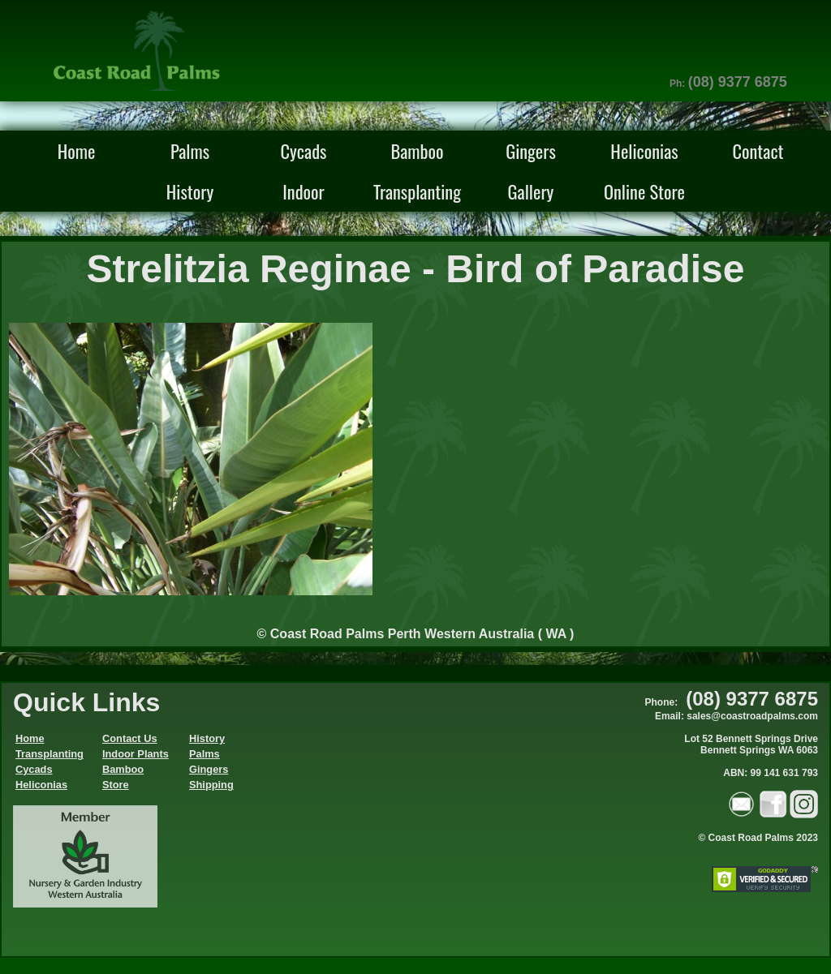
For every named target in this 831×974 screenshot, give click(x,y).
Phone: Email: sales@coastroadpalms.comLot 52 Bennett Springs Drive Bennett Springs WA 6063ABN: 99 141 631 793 (731, 738)
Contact (757, 150)
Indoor (303, 191)
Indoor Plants (135, 754)
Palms (189, 150)
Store (115, 785)
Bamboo (416, 150)
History (189, 191)
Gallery (531, 191)
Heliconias (644, 150)
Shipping (211, 785)
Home (77, 150)
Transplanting (417, 191)
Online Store (644, 191)
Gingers (531, 150)
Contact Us (129, 738)
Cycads (304, 150)
